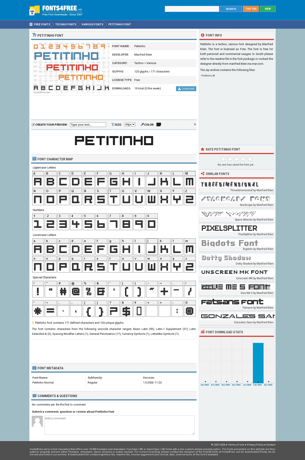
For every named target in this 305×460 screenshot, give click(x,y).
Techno (139, 63)
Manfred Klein (143, 54)
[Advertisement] (114, 108)
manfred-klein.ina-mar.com (246, 63)
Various (151, 63)
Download (186, 88)
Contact (270, 444)
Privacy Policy (255, 444)
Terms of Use (236, 444)
